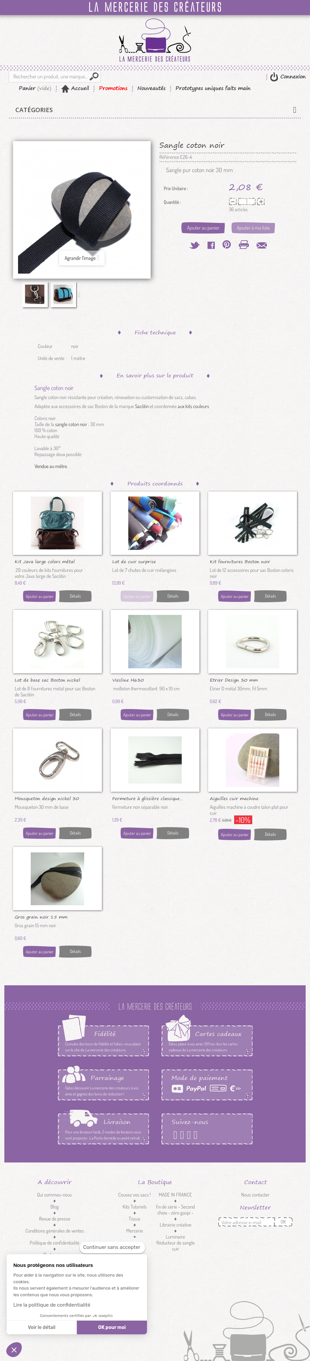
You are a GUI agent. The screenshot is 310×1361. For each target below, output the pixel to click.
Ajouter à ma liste (253, 228)
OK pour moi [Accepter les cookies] (112, 1327)
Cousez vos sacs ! (134, 1195)
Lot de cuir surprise (134, 561)
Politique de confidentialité (55, 1243)
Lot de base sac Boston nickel (47, 679)
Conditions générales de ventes (54, 1231)
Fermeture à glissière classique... (147, 798)
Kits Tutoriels (135, 1207)
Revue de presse (54, 1219)
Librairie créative (175, 1225)
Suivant (80, 294)
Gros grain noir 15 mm (41, 916)
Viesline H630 (128, 679)
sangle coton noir (71, 424)
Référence (169, 157)
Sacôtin (142, 406)
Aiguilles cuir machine (234, 798)
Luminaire (175, 1237)
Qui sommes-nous (54, 1195)
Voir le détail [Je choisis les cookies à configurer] (41, 1327)
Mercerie (134, 1231)
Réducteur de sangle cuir (175, 1246)
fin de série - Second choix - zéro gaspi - (175, 1210)
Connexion (292, 76)
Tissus (134, 1219)
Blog (54, 1207)
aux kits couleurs (193, 406)
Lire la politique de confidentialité (51, 1305)
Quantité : (172, 202)
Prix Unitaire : (176, 188)
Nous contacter (255, 1195)
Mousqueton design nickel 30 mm (47, 798)
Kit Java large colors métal (45, 561)
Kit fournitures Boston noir (240, 561)
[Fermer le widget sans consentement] (112, 1247)
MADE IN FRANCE (175, 1195)
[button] (14, 1350)
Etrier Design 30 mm (234, 679)
